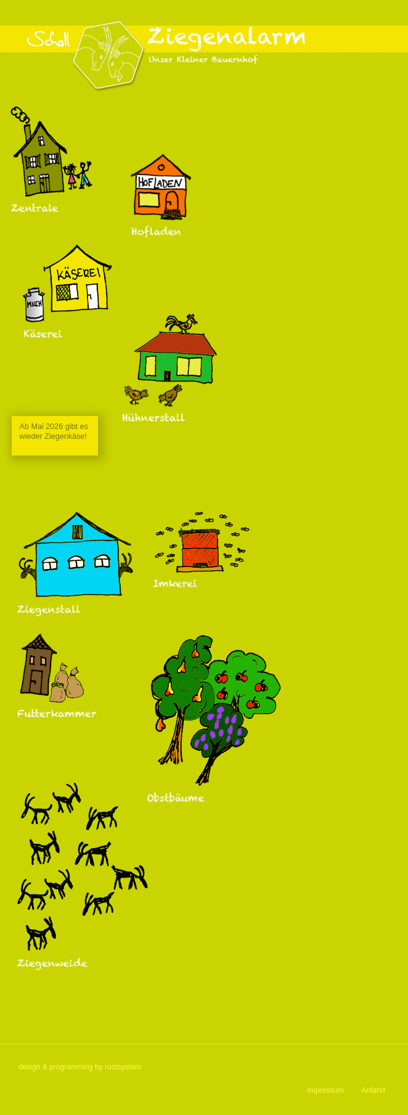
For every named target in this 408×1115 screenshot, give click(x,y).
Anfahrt (374, 1090)
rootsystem (123, 1067)
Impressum (325, 1090)
